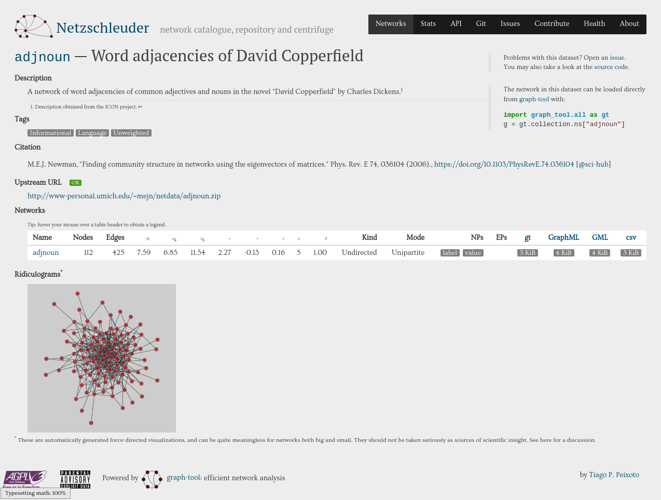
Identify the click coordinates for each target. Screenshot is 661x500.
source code (611, 67)
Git (481, 24)
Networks (391, 24)
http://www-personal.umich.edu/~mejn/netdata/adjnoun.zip (124, 195)
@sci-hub (594, 163)
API (456, 24)
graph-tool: (172, 476)
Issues (510, 24)
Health (594, 24)
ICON (111, 106)
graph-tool (534, 99)
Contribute (551, 24)
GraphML (564, 237)
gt (528, 237)
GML (600, 237)
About (629, 24)
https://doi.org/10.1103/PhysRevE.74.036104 (504, 163)
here (546, 439)
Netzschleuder (103, 27)
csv (631, 237)
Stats (428, 24)
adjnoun (43, 56)
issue (617, 57)
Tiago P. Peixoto (614, 474)
